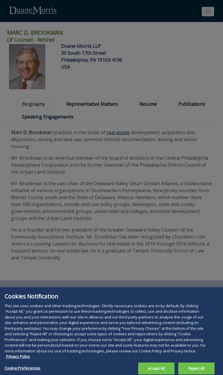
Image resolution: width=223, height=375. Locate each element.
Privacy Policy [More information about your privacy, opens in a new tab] (18, 359)
